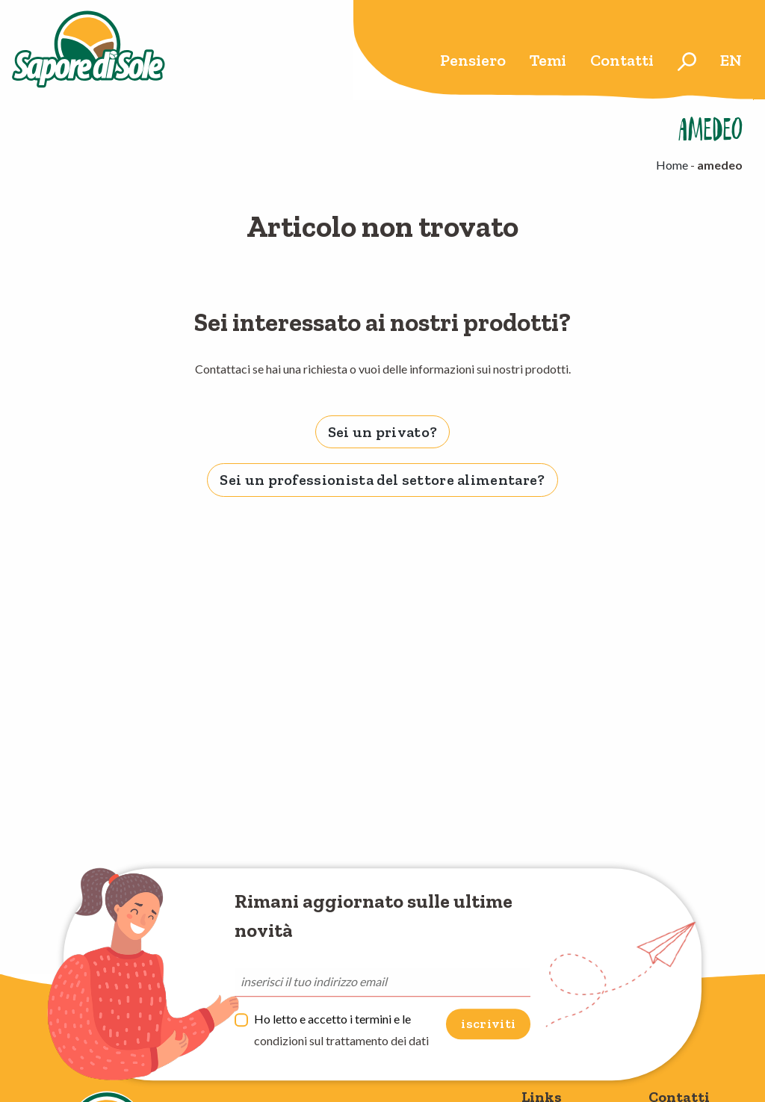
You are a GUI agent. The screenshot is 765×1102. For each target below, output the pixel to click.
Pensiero (473, 60)
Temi (548, 60)
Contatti (622, 60)
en (731, 60)
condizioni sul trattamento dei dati (341, 1040)
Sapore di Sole (88, 50)
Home (672, 165)
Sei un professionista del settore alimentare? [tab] (382, 480)
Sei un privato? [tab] (383, 432)
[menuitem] (473, 62)
